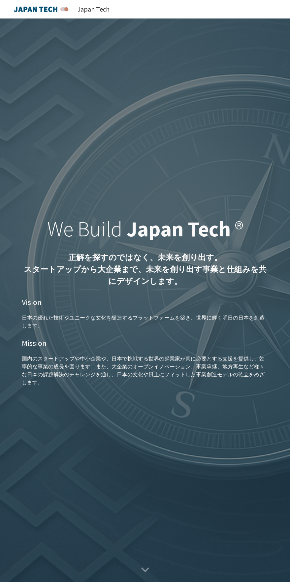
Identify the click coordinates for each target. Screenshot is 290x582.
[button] (145, 570)
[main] (145, 250)
